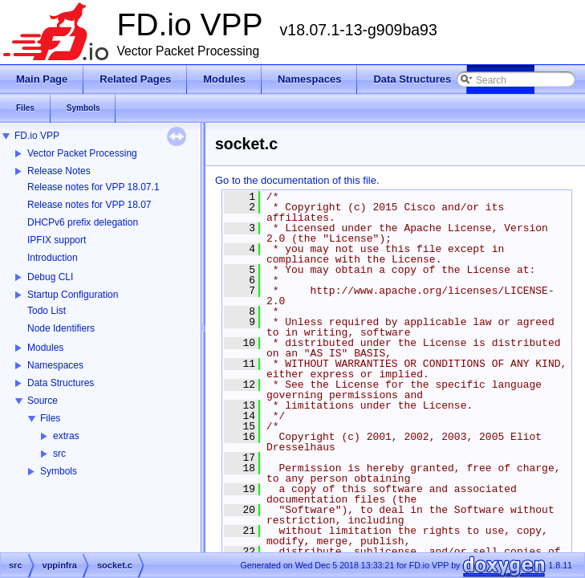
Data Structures (60, 383)
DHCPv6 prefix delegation (82, 222)
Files (50, 418)
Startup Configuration (72, 294)
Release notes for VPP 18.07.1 (93, 187)
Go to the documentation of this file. (297, 180)
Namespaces (55, 365)
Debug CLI (50, 277)
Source (42, 400)
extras (66, 436)
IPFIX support (56, 240)
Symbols (58, 471)
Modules (45, 347)
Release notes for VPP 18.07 (89, 204)
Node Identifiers (61, 328)
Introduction (52, 257)
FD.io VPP (36, 135)
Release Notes (59, 171)
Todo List (46, 310)
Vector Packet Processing (82, 153)
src (59, 453)
